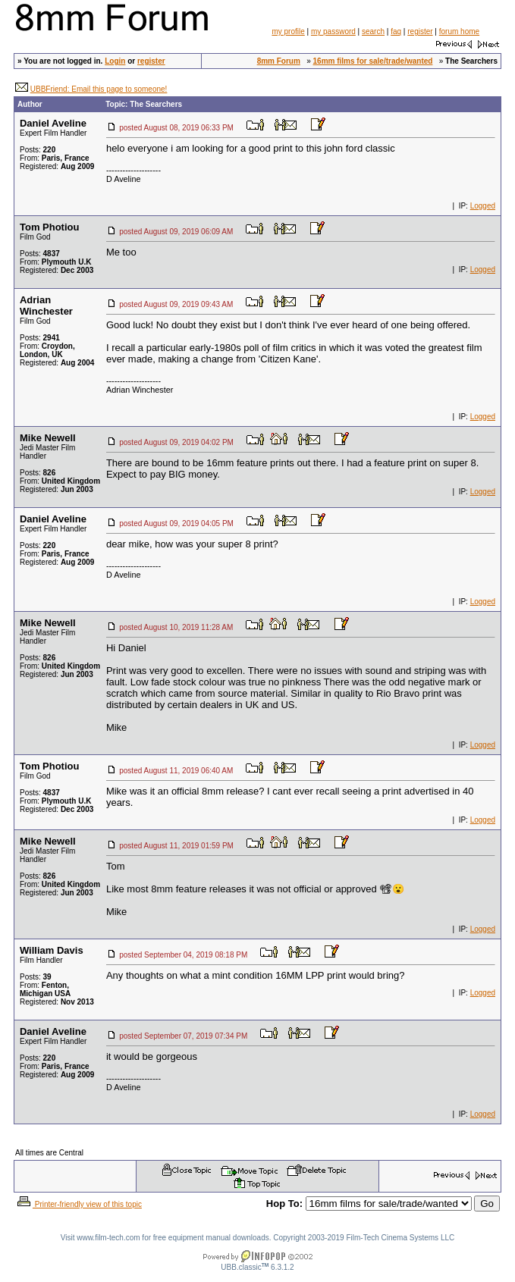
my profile (288, 31)
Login (115, 61)
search (373, 31)
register (419, 31)
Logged (482, 206)
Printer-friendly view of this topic (78, 1204)
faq (396, 31)
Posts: (37, 150)
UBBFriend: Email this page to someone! (99, 89)
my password (333, 31)
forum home (459, 31)
